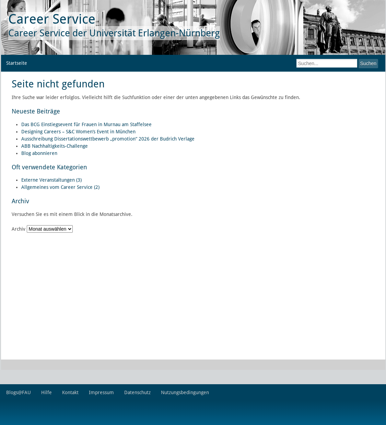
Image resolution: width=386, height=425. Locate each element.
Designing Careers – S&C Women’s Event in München (78, 131)
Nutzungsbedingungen (185, 392)
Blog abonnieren (39, 153)
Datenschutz (137, 392)
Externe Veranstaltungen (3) (51, 180)
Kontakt (70, 392)
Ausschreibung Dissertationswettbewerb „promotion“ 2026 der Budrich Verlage (108, 139)
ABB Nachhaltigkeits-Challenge (54, 146)
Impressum (101, 392)
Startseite (16, 63)
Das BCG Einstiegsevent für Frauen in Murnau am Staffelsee (86, 124)
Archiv (18, 229)
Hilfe (46, 392)
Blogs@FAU (18, 392)
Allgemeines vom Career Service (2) (60, 187)
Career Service (51, 19)
